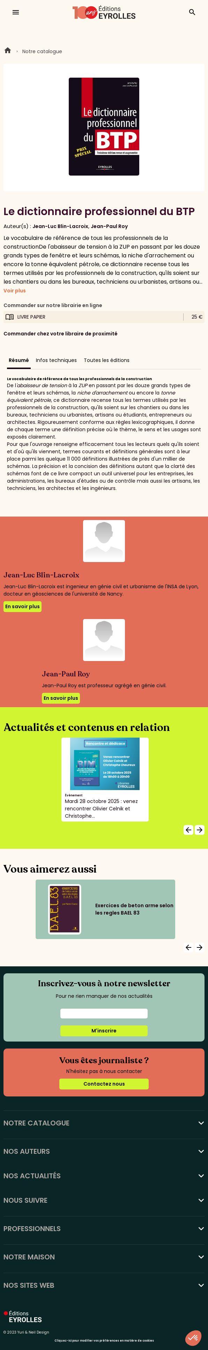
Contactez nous (104, 1083)
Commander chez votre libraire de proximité (60, 333)
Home (7, 51)
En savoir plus (22, 606)
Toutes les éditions (106, 360)
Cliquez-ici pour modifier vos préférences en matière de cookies (104, 1341)
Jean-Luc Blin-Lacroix (60, 226)
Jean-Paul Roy (109, 226)
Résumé (19, 360)
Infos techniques (56, 360)
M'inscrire (104, 1030)
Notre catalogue (42, 51)
